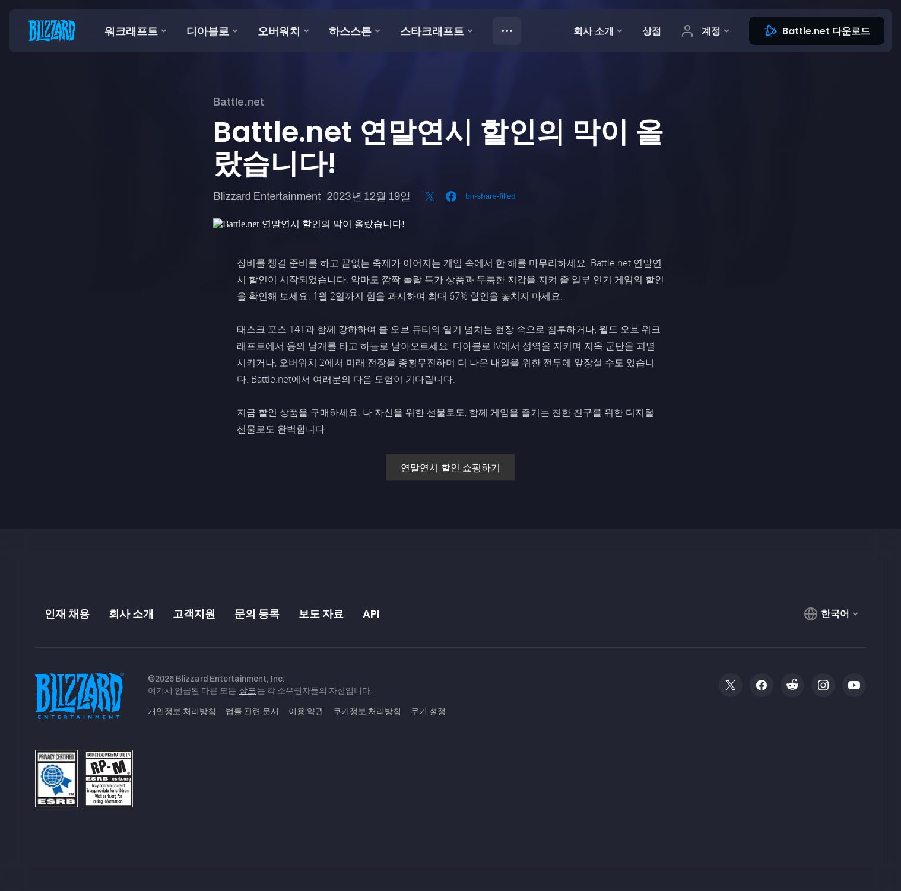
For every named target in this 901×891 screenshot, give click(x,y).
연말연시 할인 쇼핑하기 (450, 467)
